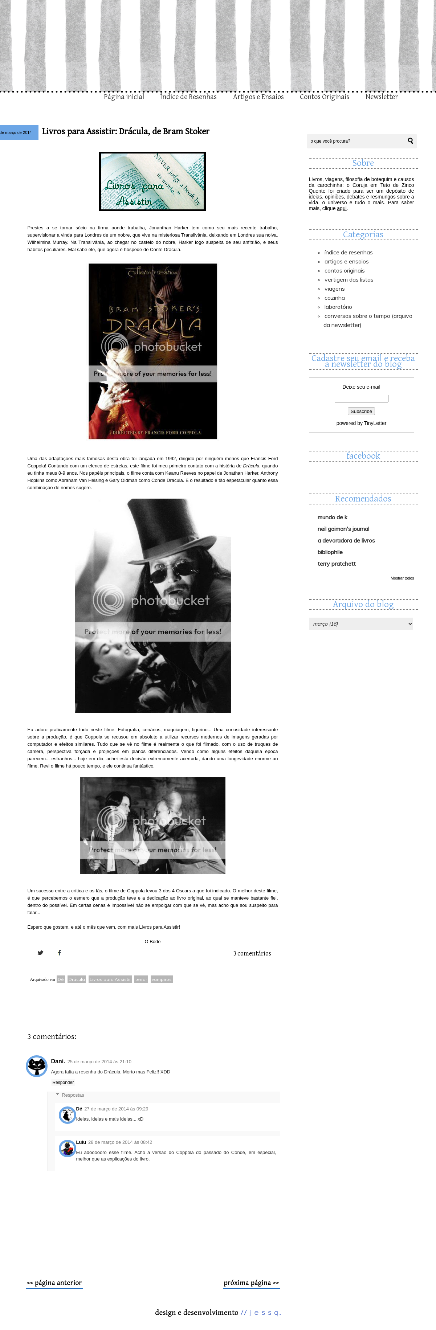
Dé (61, 979)
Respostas (73, 1095)
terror (141, 979)
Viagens (335, 288)
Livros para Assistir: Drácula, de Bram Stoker (125, 131)
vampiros (162, 979)
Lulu (81, 1142)
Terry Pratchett (337, 563)
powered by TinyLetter (362, 423)
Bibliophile (330, 552)
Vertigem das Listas (349, 279)
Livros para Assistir (110, 979)
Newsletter (382, 97)
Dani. (58, 1061)
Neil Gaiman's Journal (343, 528)
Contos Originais (324, 97)
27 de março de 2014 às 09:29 (116, 1109)
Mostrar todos (402, 578)
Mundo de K (332, 517)
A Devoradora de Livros (346, 540)
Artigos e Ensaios (258, 97)
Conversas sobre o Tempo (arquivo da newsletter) (367, 320)
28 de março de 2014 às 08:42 (120, 1142)
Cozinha (335, 297)
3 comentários (252, 953)
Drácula (77, 979)
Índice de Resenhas (188, 97)
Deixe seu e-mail (361, 387)
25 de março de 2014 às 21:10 (99, 1061)
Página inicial (124, 97)
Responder (63, 1082)
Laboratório (338, 306)
